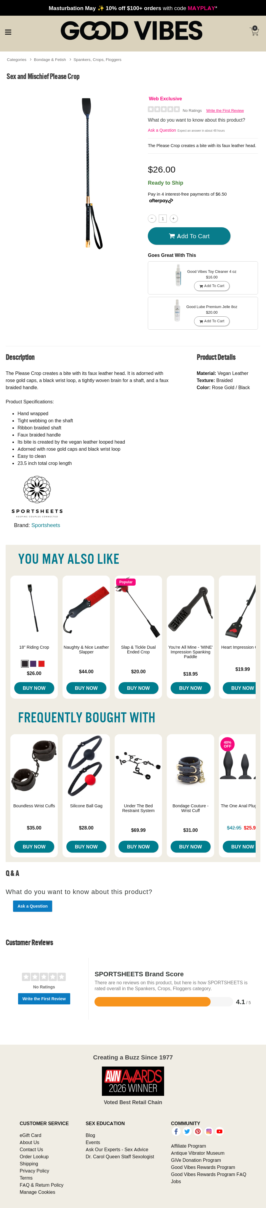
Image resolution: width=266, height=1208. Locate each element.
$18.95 (190, 674)
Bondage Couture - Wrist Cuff (190, 808)
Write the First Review (225, 110)
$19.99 (242, 669)
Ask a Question (162, 130)
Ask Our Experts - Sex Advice (117, 1149)
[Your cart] (254, 31)
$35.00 (34, 828)
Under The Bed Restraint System (138, 808)
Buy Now (34, 688)
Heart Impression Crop (242, 647)
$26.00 (34, 673)
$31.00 (190, 830)
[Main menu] (8, 31)
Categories (16, 59)
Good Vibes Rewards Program (203, 1167)
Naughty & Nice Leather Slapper (86, 650)
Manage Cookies (37, 1192)
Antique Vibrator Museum (198, 1153)
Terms (26, 1178)
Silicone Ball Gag (86, 805)
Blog (90, 1135)
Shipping (29, 1164)
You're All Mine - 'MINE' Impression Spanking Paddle (190, 652)
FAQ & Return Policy (41, 1185)
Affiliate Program (188, 1146)
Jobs (176, 1181)
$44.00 (86, 671)
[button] (25, 664)
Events (93, 1142)
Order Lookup (34, 1156)
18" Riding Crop (34, 647)
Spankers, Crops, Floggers (97, 59)
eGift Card (30, 1135)
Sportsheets (45, 525)
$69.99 (138, 830)
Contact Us (31, 1149)
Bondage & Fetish (50, 59)
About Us (29, 1142)
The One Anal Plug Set (243, 805)
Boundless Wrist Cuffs (34, 805)
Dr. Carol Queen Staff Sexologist (120, 1156)
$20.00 (138, 671)
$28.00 (86, 828)
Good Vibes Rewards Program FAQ (208, 1174)
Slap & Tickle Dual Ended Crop (138, 650)
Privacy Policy (34, 1171)
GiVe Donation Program (196, 1160)
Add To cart (189, 236)
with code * (133, 8)
